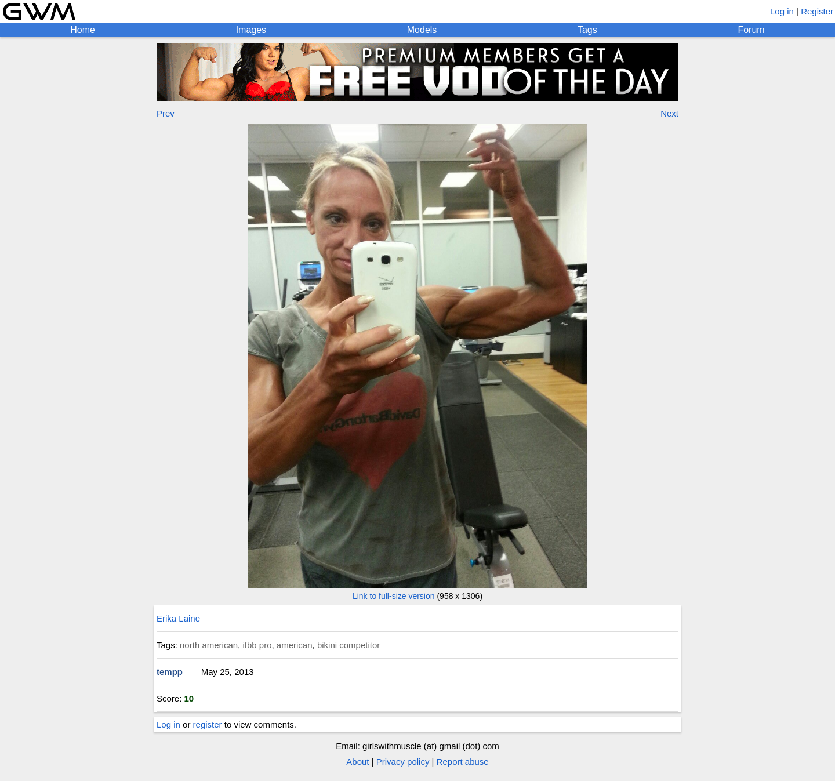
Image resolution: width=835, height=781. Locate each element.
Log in (782, 11)
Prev (166, 113)
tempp (170, 672)
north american (209, 645)
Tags (587, 30)
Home (82, 30)
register (207, 724)
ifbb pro (256, 645)
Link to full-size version (394, 596)
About (357, 762)
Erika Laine (178, 618)
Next (669, 113)
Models (422, 30)
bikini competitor (348, 645)
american (295, 645)
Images (251, 30)
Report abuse (463, 762)
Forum (751, 30)
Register (817, 11)
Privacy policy (403, 762)
